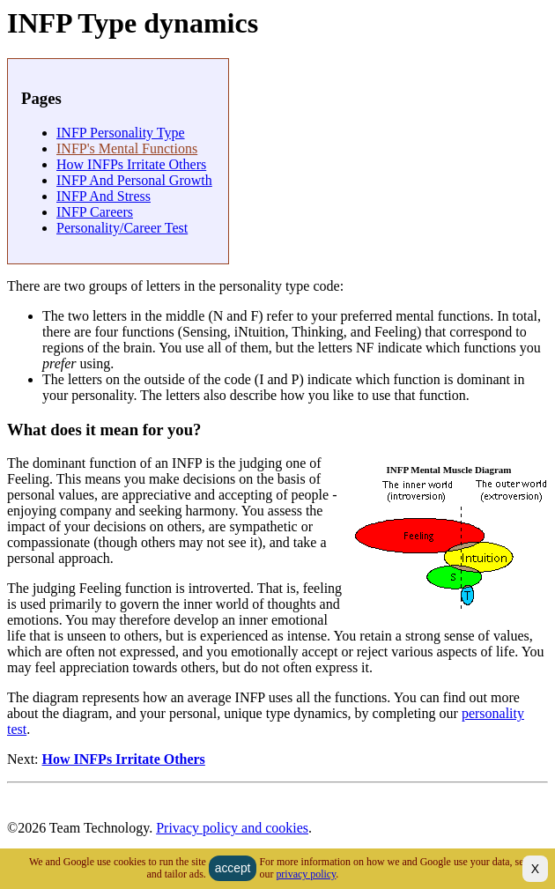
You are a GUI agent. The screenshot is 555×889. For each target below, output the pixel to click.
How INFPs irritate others (131, 164)
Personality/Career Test (122, 227)
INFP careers (94, 211)
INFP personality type (120, 132)
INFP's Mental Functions (126, 148)
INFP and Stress (103, 196)
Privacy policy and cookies (232, 827)
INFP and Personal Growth (134, 180)
